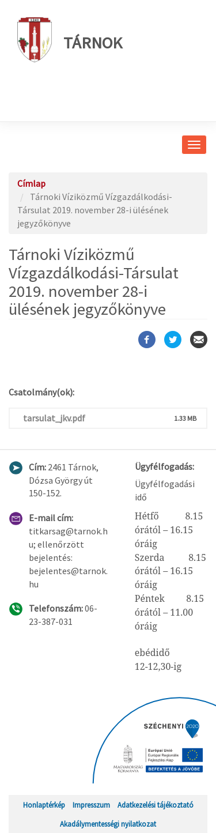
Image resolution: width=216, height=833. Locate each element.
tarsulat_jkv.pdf (54, 418)
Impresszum (91, 804)
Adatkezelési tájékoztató (156, 804)
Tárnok (69, 39)
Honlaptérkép (44, 804)
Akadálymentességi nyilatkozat (108, 823)
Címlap (31, 183)
